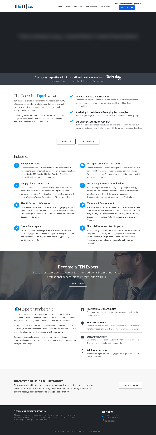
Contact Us (105, 6)
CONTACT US (89, 142)
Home (60, 6)
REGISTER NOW (127, 7)
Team (68, 6)
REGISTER (66, 142)
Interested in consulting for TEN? (128, 4)
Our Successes (91, 6)
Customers (78, 6)
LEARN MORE (130, 385)
